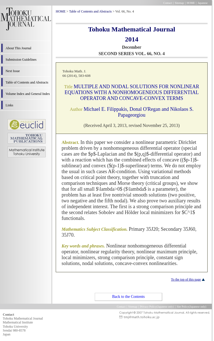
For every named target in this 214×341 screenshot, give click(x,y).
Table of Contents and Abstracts (27, 82)
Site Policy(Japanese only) (191, 306)
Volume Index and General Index (28, 94)
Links (9, 105)
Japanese (203, 2)
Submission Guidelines (21, 60)
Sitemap (179, 2)
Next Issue (13, 71)
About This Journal (18, 48)
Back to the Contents (128, 297)
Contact (167, 2)
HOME (191, 2)
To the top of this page (186, 279)
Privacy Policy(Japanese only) (157, 306)
